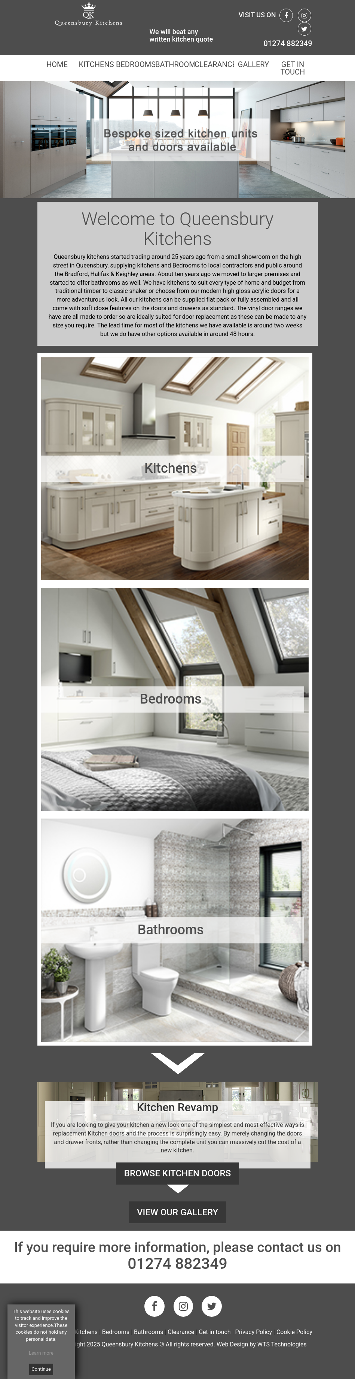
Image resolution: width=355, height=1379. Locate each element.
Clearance (182, 1332)
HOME (57, 64)
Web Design (232, 1344)
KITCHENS (96, 64)
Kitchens (86, 1332)
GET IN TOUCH (292, 68)
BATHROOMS (175, 64)
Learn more (41, 1353)
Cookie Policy (294, 1332)
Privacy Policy (253, 1332)
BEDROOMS (135, 64)
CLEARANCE (214, 64)
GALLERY (253, 64)
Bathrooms (148, 1332)
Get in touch (215, 1332)
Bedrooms (115, 1332)
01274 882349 (287, 43)
